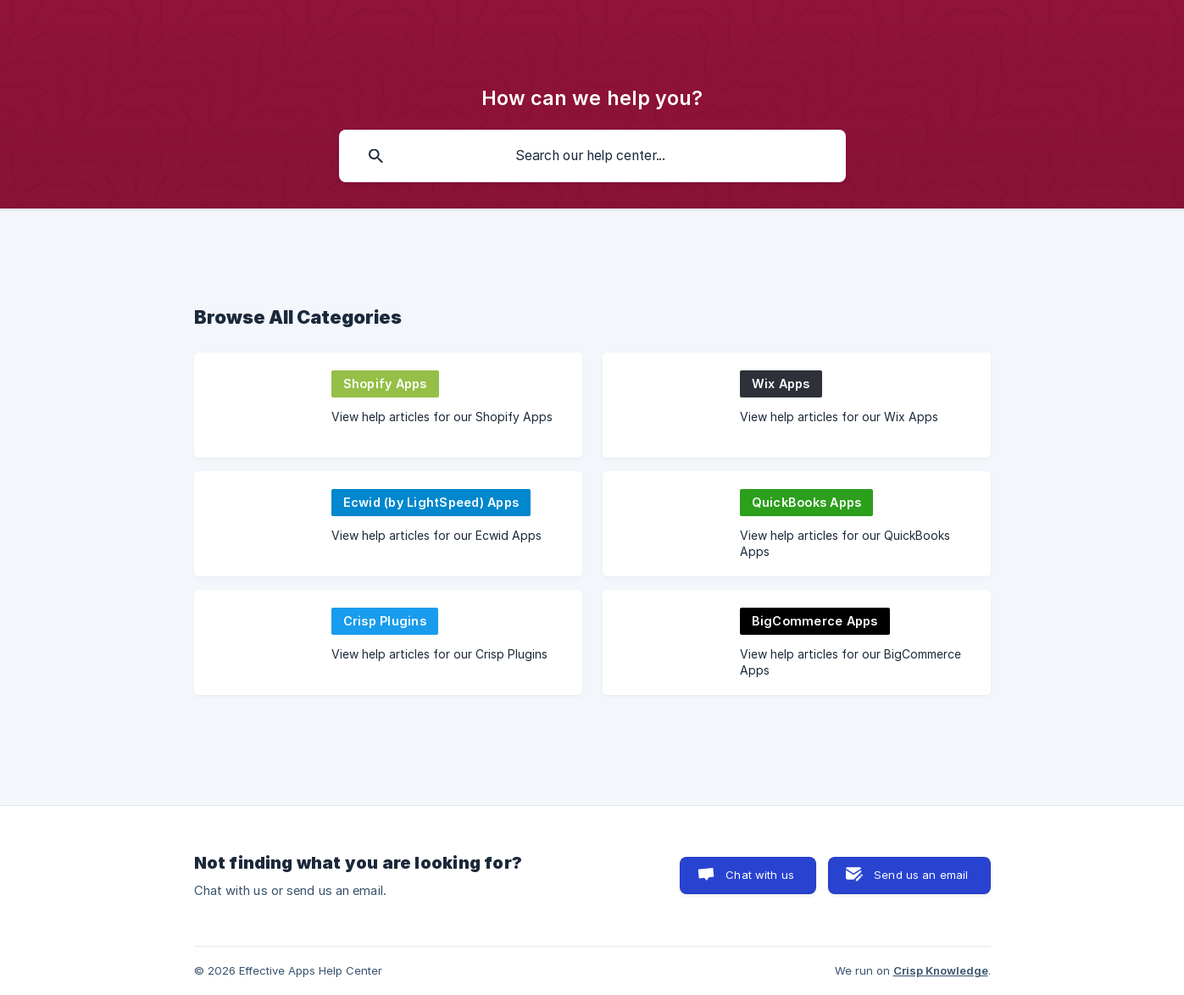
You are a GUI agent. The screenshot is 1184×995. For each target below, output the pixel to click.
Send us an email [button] (921, 874)
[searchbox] (592, 156)
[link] (388, 405)
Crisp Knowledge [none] (940, 970)
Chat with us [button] (759, 874)
